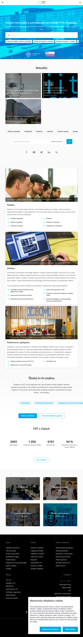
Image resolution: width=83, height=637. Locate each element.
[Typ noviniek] (57, 141)
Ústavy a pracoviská (12, 554)
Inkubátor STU (10, 583)
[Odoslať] (69, 141)
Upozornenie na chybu (63, 597)
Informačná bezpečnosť (44, 403)
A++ (69, 580)
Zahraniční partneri (62, 551)
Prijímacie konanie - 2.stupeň (43, 41)
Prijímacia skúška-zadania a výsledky (18, 41)
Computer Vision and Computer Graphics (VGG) (59, 294)
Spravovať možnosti (50, 629)
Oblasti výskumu (61, 560)
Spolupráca (77, 131)
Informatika (25, 403)
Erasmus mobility (36, 566)
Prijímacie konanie (17, 226)
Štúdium (49, 218)
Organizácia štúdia (37, 551)
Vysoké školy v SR (12, 589)
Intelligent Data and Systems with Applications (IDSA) (22, 291)
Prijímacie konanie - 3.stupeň (65, 41)
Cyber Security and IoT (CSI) (55, 290)
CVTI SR (8, 580)
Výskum (50, 131)
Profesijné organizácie (13, 592)
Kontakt (8, 569)
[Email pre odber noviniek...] (30, 141)
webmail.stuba (10, 595)
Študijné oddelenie (37, 569)
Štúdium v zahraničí (52, 222)
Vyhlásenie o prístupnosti (62, 594)
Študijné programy (17, 218)
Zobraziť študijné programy (52, 416)
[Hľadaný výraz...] (41, 35)
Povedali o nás (51, 361)
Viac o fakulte (41, 460)
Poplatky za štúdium (37, 554)
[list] (41, 131)
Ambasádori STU (36, 563)
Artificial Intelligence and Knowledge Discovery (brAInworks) (58, 300)
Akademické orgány (12, 557)
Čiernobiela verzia (65, 585)
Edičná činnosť (60, 566)
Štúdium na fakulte (37, 548)
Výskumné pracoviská (63, 557)
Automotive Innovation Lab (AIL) (21, 295)
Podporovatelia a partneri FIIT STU (22, 361)
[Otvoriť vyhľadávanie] (80, 2)
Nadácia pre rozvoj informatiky (21, 365)
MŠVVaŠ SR (10, 586)
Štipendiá (34, 560)
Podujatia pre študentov (54, 226)
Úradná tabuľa (10, 560)
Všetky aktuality (14, 131)
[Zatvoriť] (2, 2)
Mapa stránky (66, 588)
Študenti (39, 131)
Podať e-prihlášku (27, 416)
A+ (64, 581)
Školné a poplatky (16, 222)
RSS (69, 591)
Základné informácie (13, 548)
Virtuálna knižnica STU (63, 563)
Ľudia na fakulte (11, 566)
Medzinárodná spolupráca (64, 548)
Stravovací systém (12, 598)
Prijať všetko (70, 629)
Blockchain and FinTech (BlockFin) (22, 299)
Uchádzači (28, 131)
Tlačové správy (62, 131)
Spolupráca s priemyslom (64, 554)
